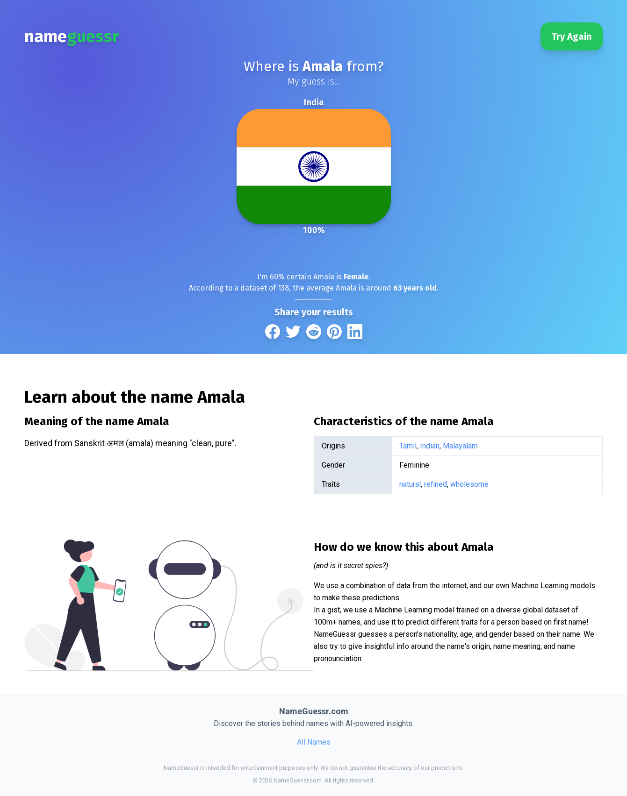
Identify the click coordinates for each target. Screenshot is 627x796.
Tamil (408, 445)
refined (435, 484)
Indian (430, 445)
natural (410, 484)
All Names (314, 742)
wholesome (469, 484)
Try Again (571, 36)
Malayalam (460, 445)
